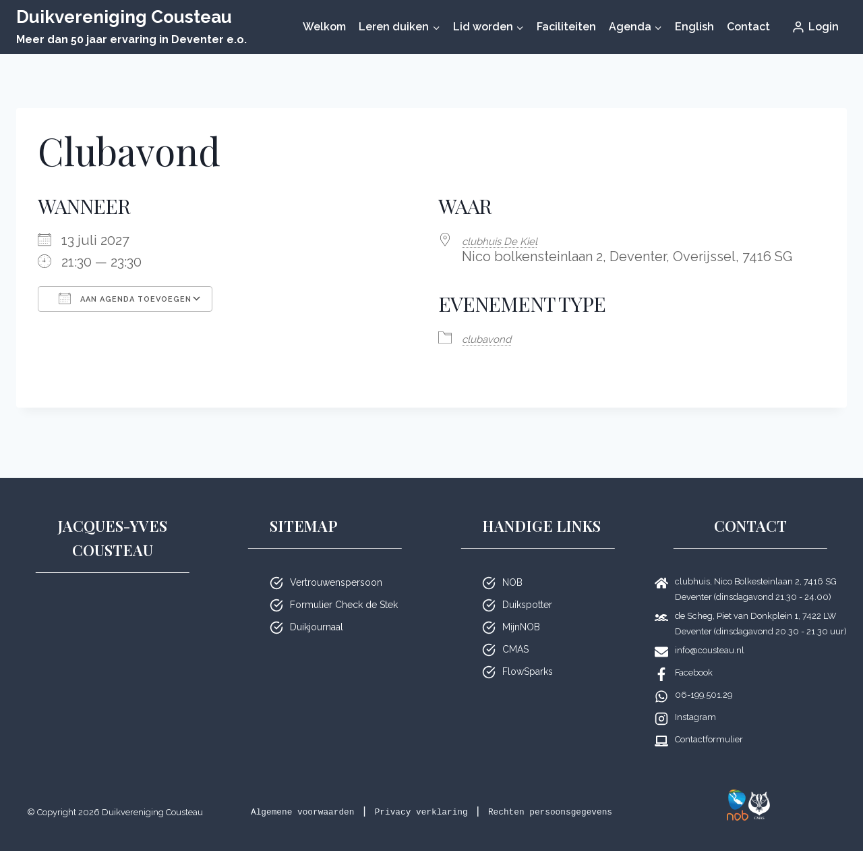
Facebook (694, 655)
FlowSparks (527, 654)
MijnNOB (521, 609)
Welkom (324, 26)
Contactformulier (709, 722)
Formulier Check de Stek (344, 587)
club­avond (495, 337)
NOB (512, 564)
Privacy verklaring (476, 794)
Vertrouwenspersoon (336, 564)
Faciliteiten (566, 26)
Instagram (695, 699)
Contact (748, 26)
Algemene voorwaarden (326, 794)
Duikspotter (527, 587)
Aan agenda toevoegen (125, 298)
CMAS (515, 631)
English (694, 26)
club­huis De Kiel (512, 240)
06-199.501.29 (703, 677)
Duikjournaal (316, 609)
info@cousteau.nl (709, 633)
